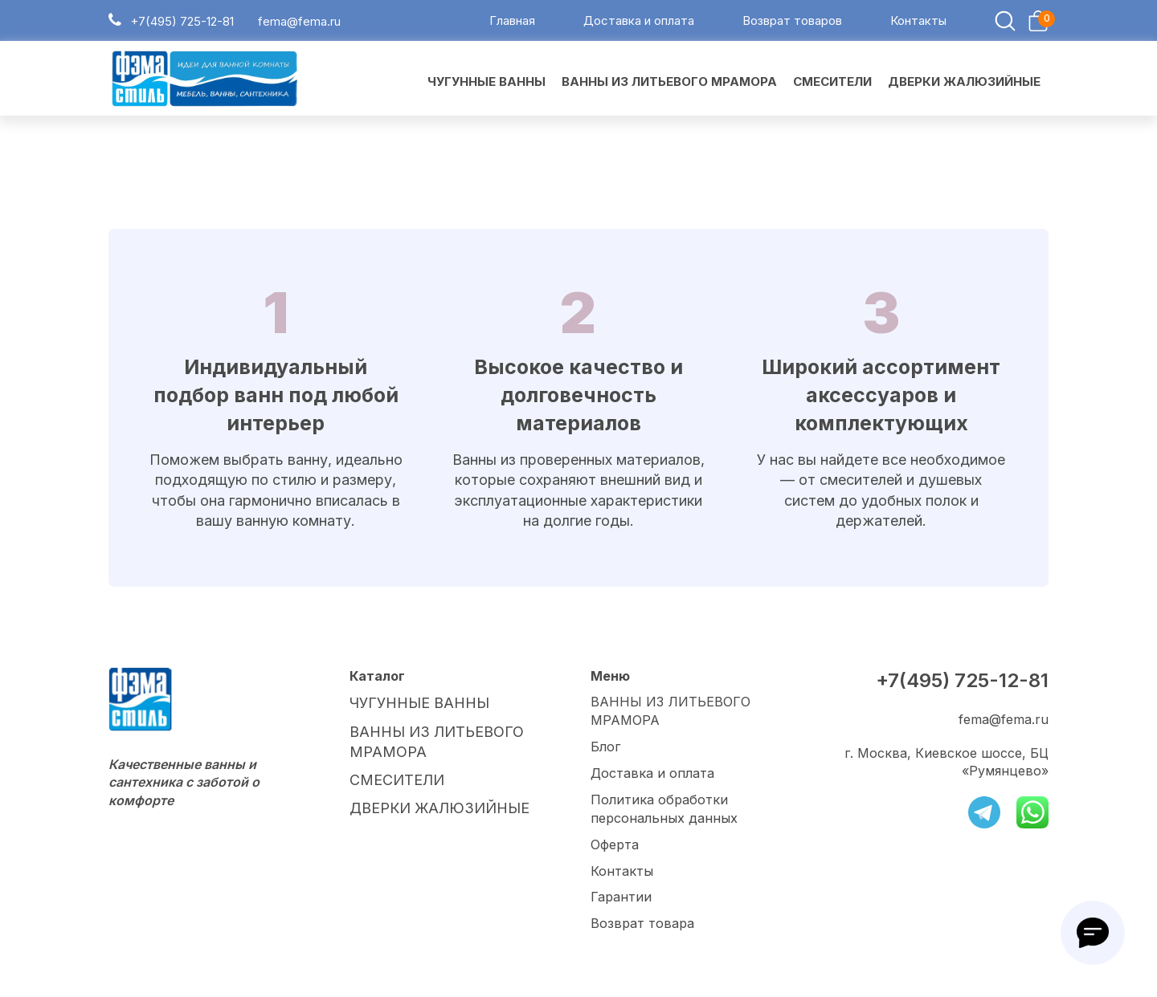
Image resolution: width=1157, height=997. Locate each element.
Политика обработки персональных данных (664, 811)
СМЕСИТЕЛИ (392, 775)
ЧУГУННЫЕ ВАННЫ (415, 706)
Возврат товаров (792, 23)
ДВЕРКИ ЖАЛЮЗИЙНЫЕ (431, 802)
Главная (512, 23)
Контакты (918, 23)
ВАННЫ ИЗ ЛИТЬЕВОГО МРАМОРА (670, 714)
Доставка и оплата (638, 23)
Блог (605, 750)
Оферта (615, 846)
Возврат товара (642, 924)
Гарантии (621, 897)
